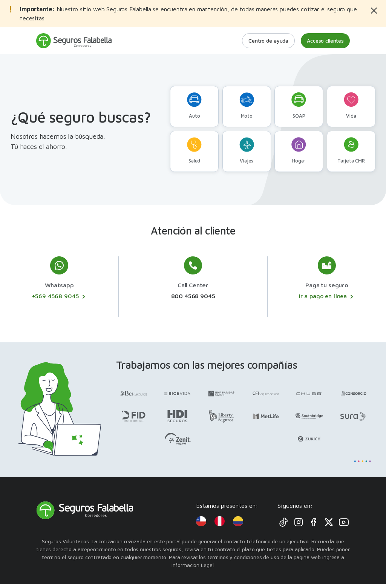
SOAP (298, 105)
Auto (194, 105)
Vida (351, 105)
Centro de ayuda (268, 40)
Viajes (246, 150)
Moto (246, 105)
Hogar (298, 150)
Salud (194, 150)
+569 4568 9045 (59, 296)
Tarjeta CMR (351, 150)
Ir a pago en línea (327, 296)
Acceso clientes (325, 40)
